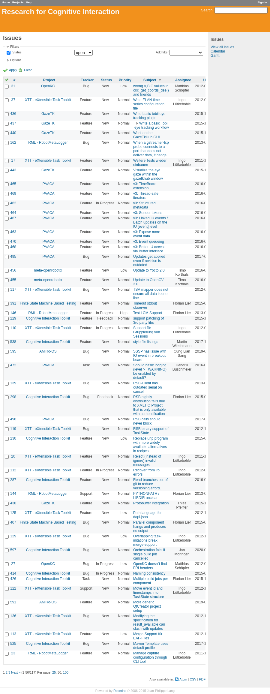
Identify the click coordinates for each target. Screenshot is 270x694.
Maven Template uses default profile (150, 645)
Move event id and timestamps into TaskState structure (148, 592)
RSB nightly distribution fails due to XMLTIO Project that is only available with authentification (149, 405)
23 (13, 653)
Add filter (162, 52)
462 (13, 203)
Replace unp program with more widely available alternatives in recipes (150, 444)
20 (13, 456)
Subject (149, 80)
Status (16, 52)
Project (49, 80)
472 (13, 365)
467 (13, 218)
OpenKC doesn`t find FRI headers (150, 566)
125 (13, 513)
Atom (183, 679)
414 (13, 573)
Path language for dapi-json (147, 515)
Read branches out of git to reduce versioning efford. (150, 484)
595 (13, 351)
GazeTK (48, 114)
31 (13, 86)
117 (13, 289)
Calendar (218, 51)
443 (13, 170)
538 (13, 342)
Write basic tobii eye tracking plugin (149, 116)
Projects (18, 2)
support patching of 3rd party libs (148, 320)
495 (13, 256)
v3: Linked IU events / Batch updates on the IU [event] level (150, 222)
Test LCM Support (147, 313)
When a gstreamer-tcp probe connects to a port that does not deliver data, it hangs (151, 148)
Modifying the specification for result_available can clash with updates (149, 622)
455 (13, 280)
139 (13, 383)
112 (13, 470)
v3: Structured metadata (144, 205)
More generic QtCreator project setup (147, 606)
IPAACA (47, 184)
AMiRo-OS (47, 351)
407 (13, 522)
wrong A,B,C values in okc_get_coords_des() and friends (151, 90)
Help (29, 2)
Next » (15, 672)
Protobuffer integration (151, 503)
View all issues (222, 47)
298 (13, 397)
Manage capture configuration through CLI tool (150, 657)
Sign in (262, 2)
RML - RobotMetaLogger (48, 142)
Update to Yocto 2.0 (149, 270)
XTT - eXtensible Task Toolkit (48, 100)
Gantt (215, 55)
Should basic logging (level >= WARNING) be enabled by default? (149, 371)
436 (13, 114)
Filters (14, 46)
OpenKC (48, 86)
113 (13, 634)
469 (13, 193)
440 (13, 133)
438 (13, 503)
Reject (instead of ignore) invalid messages (147, 460)
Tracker (87, 80)
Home (6, 2)
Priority (125, 80)
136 (13, 616)
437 (13, 123)
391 (13, 303)
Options (15, 60)
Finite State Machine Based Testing (48, 303)
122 (13, 588)
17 (13, 160)
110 (13, 328)
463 (13, 232)
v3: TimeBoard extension (144, 186)
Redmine (119, 690)
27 (13, 564)
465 (13, 184)
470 (13, 241)
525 (13, 643)
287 (13, 480)
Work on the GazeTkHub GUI (146, 135)
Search (206, 10)
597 (13, 550)
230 (13, 438)
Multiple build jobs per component (150, 581)
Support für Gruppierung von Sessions (146, 332)
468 (13, 247)
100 (65, 672)
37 (13, 100)
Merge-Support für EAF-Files (147, 636)
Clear (28, 70)
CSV (193, 679)
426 (13, 579)
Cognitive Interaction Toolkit (48, 318)
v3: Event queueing (148, 241)
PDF (202, 679)
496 (13, 419)
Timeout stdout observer (145, 305)
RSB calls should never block (146, 421)
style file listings (145, 342)
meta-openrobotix (48, 270)
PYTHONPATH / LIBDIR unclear (146, 495)
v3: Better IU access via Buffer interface (149, 249)
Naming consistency (149, 573)
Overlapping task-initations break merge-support (147, 540)
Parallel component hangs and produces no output (149, 526)
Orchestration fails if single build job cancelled (149, 554)
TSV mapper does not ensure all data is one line (150, 293)
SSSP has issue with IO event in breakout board (149, 355)
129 (13, 536)
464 (13, 213)
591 (13, 602)
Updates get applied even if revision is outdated (149, 260)
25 (54, 672)
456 (13, 270)
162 (13, 142)
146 (13, 313)
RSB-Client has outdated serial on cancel (147, 387)
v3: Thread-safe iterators (145, 195)
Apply (13, 70)
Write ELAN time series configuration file (148, 104)
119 (13, 429)
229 (13, 318)
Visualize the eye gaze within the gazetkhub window (148, 174)
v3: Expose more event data (146, 234)
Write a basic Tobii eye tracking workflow (151, 125)
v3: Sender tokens (147, 213)
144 (13, 493)
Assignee (183, 80)
